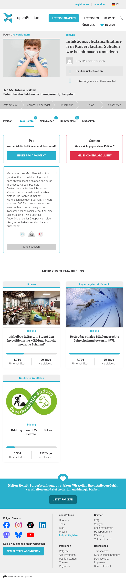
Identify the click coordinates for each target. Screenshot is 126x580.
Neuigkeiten (47, 119)
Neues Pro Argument (31, 155)
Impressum (100, 562)
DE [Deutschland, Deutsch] (115, 4)
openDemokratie (103, 527)
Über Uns (88, 24)
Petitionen (91, 18)
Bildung (70, 34)
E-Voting (99, 535)
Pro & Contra (26, 119)
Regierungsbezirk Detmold (94, 284)
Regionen (64, 566)
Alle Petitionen (67, 554)
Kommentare (68, 119)
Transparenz (101, 551)
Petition (7, 121)
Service (109, 18)
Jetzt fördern (63, 499)
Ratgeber (64, 551)
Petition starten (64, 18)
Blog (61, 527)
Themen (64, 562)
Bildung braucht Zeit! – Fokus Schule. (31, 432)
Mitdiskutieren (31, 246)
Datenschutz (101, 558)
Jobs (62, 524)
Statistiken (88, 121)
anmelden (100, 4)
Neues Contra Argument (94, 155)
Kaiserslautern (21, 34)
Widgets (99, 524)
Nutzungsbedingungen (107, 554)
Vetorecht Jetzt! (103, 539)
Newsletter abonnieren (23, 551)
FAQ (96, 520)
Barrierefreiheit (102, 566)
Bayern (31, 284)
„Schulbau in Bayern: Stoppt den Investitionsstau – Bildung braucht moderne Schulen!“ (31, 340)
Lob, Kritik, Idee (68, 535)
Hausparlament (103, 531)
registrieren (82, 4)
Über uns (64, 520)
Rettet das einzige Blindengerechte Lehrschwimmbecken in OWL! (94, 338)
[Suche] (121, 18)
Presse (63, 531)
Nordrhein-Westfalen (31, 378)
